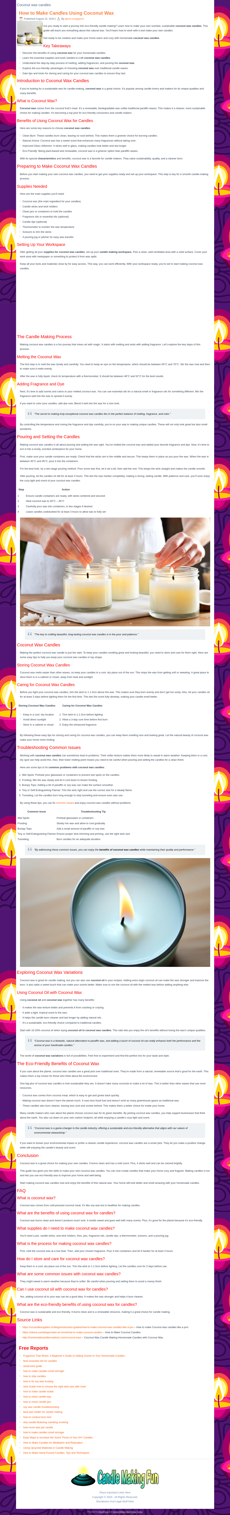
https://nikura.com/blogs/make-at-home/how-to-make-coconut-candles (62, 1332)
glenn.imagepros (74, 18)
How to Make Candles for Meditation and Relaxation (53, 1442)
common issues (65, 802)
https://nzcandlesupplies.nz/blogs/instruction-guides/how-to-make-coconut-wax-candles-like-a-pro (78, 1327)
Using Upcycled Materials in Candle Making (48, 1447)
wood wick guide (32, 1366)
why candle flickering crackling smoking (45, 1422)
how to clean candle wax (37, 1396)
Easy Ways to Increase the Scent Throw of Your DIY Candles (58, 1437)
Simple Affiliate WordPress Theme (127, 1512)
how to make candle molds (38, 1391)
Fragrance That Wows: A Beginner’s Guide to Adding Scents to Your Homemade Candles (74, 1355)
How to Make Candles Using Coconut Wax (66, 13)
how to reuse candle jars (37, 1401)
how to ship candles (34, 1376)
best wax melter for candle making (42, 1411)
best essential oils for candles (40, 1360)
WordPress (103, 1512)
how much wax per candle (38, 1427)
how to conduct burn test (37, 1417)
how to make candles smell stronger (43, 1371)
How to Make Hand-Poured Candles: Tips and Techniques (56, 1452)
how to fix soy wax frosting (38, 1381)
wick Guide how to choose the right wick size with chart (54, 1386)
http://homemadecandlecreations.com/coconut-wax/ (52, 1337)
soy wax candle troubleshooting (41, 1406)
